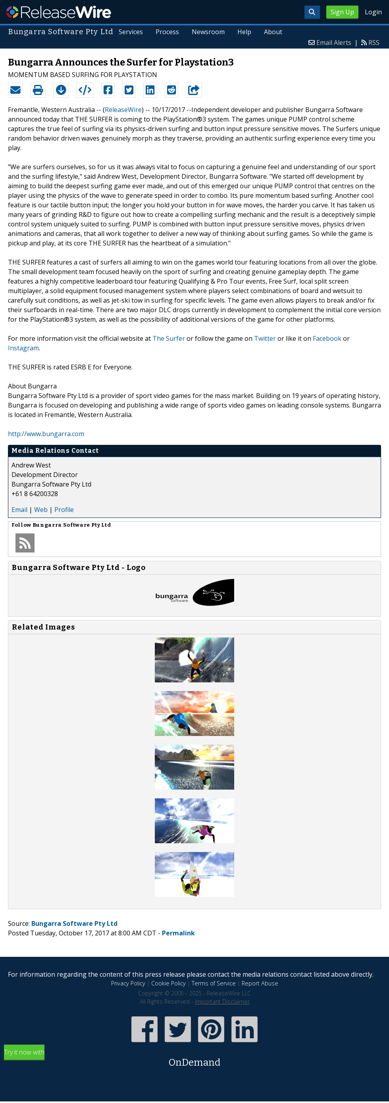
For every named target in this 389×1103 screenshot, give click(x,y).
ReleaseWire (58, 12)
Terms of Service (214, 983)
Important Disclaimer (222, 1001)
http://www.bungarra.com (46, 433)
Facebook (327, 338)
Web (41, 509)
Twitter (265, 338)
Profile (64, 509)
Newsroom (208, 31)
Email (19, 509)
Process (167, 31)
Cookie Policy (168, 983)
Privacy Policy (128, 983)
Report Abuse (260, 983)
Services (131, 31)
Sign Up (342, 12)
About (273, 31)
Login (373, 12)
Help (244, 31)
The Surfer (168, 338)
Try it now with (194, 1059)
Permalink (178, 933)
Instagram (23, 348)
